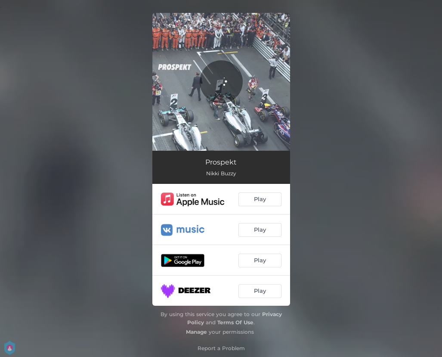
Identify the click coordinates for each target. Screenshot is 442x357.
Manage (196, 332)
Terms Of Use (235, 322)
